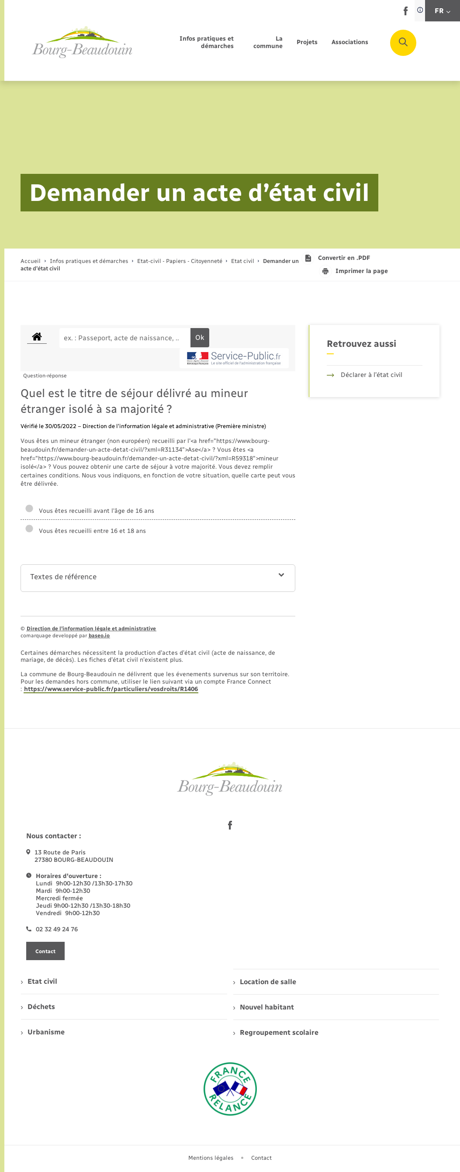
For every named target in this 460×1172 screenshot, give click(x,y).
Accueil (31, 261)
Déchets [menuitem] (38, 1007)
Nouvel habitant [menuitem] (263, 1007)
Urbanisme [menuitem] (43, 1032)
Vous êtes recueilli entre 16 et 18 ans (85, 531)
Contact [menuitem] (261, 1158)
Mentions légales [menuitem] (211, 1158)
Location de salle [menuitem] (264, 982)
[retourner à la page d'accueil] (82, 42)
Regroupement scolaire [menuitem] (275, 1032)
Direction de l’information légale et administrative (91, 629)
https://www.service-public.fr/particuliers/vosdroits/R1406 (111, 689)
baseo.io (99, 636)
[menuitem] (193, 43)
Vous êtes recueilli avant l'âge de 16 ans (89, 511)
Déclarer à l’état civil (364, 375)
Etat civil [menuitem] (39, 981)
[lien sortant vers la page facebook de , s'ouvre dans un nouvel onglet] (406, 13)
